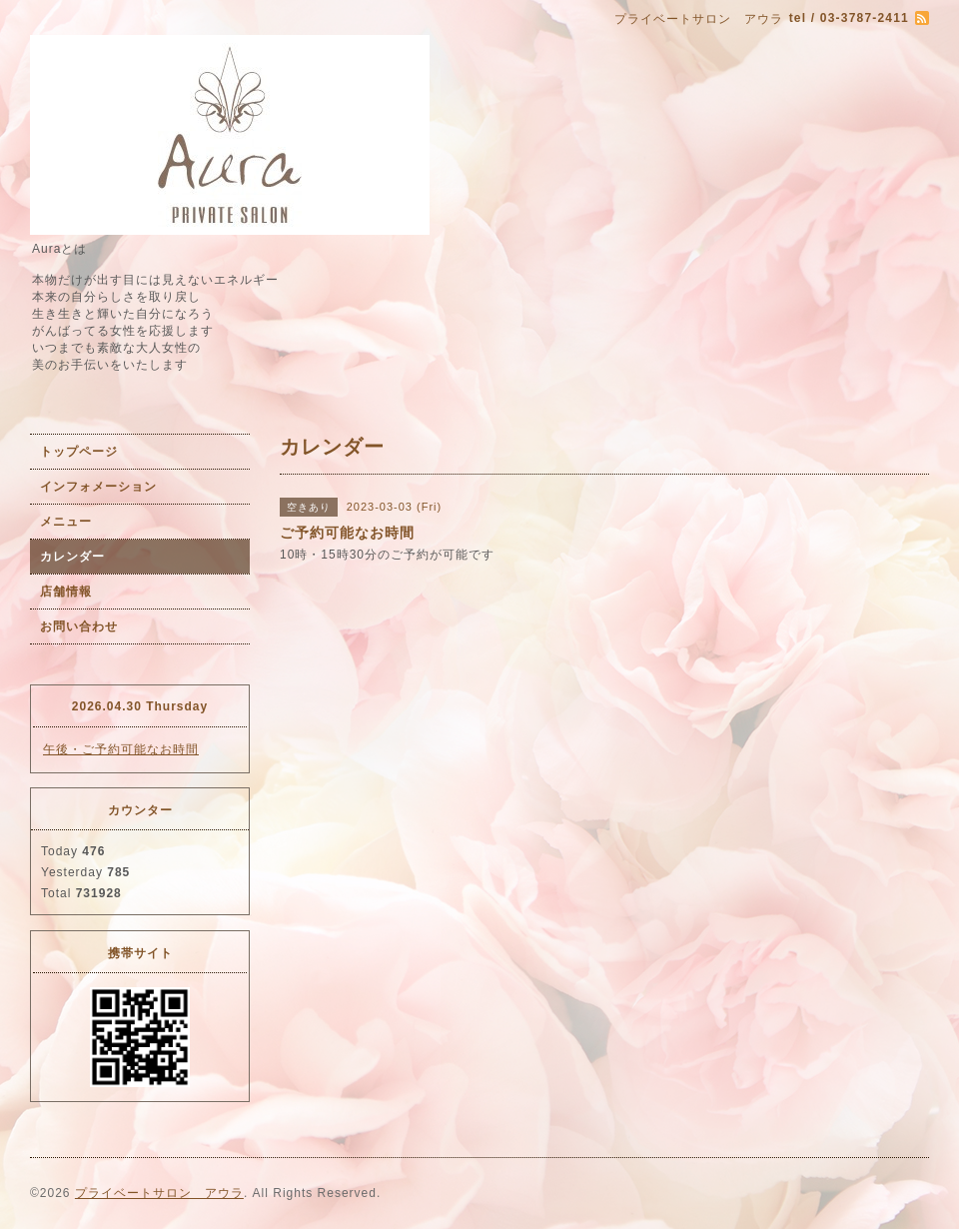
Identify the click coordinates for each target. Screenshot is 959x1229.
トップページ (79, 452)
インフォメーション (98, 487)
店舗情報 (66, 592)
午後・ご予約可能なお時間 (121, 749)
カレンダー (72, 557)
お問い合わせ (79, 626)
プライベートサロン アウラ (159, 1193)
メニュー (66, 522)
